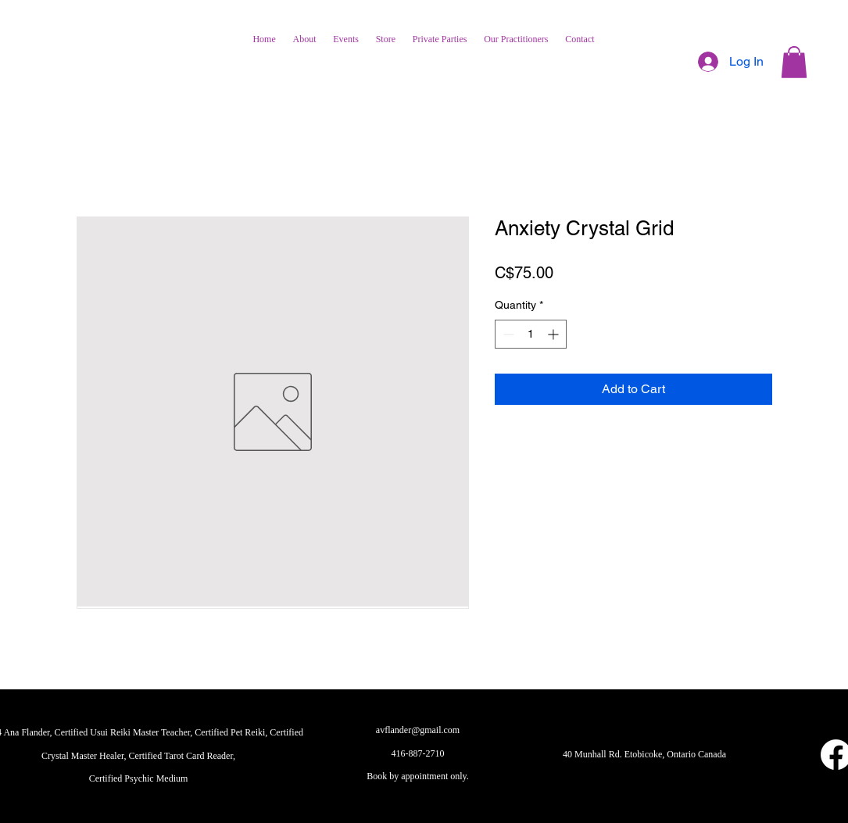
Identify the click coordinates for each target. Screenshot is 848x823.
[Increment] (554, 334)
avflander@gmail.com (418, 730)
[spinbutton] (531, 334)
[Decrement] (507, 334)
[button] (794, 62)
